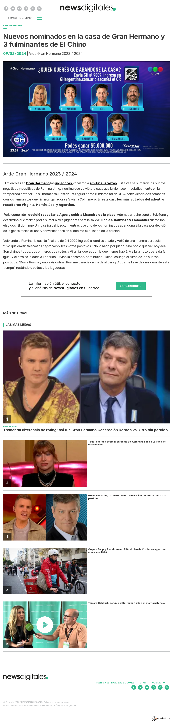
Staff (143, 682)
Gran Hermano (38, 183)
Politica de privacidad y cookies (115, 682)
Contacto (158, 682)
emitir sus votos (103, 183)
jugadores (64, 183)
